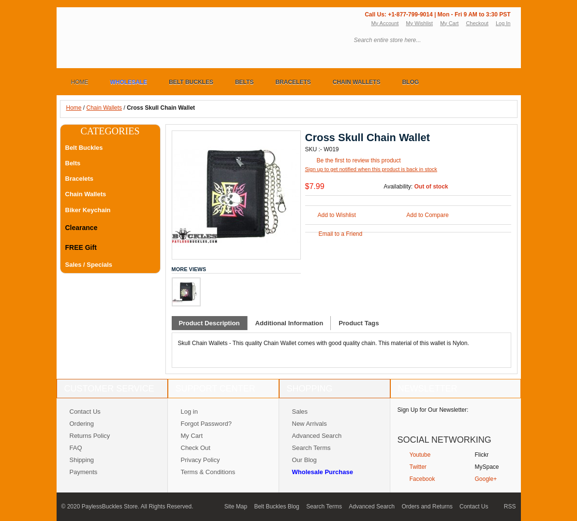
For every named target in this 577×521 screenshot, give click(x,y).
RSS (510, 506)
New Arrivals (309, 423)
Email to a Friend (341, 234)
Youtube (420, 454)
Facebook (422, 479)
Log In (503, 23)
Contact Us (85, 411)
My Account (385, 23)
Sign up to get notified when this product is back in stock (371, 169)
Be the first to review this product (359, 160)
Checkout (477, 23)
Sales (300, 411)
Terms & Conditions (208, 472)
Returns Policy (90, 435)
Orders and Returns (426, 506)
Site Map (235, 506)
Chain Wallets (104, 107)
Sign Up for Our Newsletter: (433, 409)
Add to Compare (427, 215)
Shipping (82, 459)
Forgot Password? (206, 423)
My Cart (449, 23)
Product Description (209, 323)
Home (74, 107)
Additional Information (289, 323)
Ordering (82, 423)
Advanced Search (317, 435)
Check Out (195, 447)
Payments (84, 472)
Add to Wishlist (337, 215)
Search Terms (311, 447)
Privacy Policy (200, 459)
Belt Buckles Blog (276, 506)
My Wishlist (419, 23)
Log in (189, 411)
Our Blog (304, 459)
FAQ (76, 447)
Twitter (418, 466)
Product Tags (359, 323)
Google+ (486, 479)
